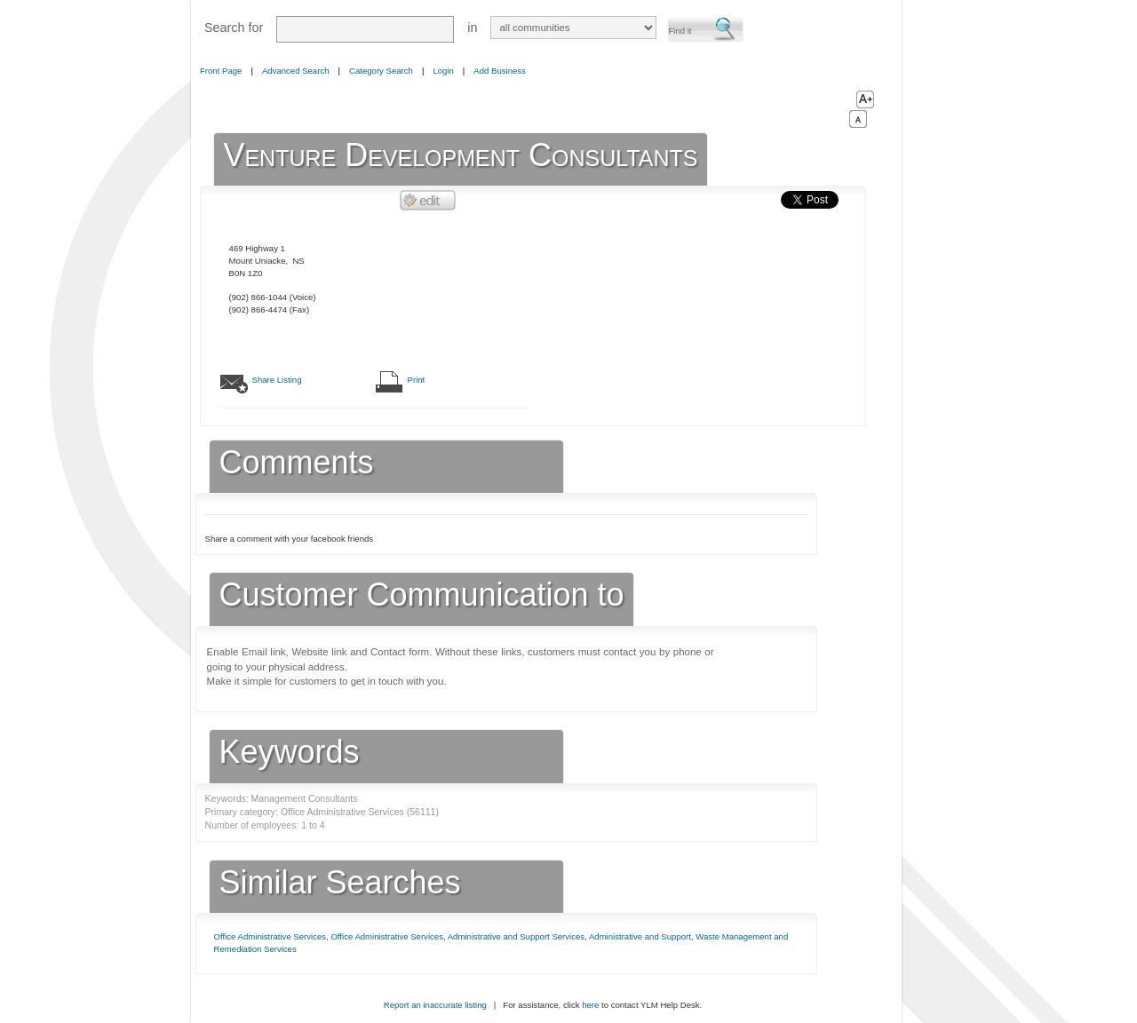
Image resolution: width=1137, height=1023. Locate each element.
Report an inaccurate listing (435, 1005)
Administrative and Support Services (516, 936)
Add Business (499, 70)
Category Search (381, 70)
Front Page (221, 70)
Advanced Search (296, 70)
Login (443, 70)
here (590, 1005)
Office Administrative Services (270, 936)
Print (416, 380)
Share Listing (277, 380)
